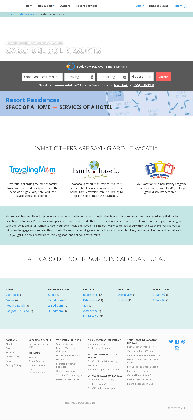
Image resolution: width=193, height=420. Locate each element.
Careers (10, 348)
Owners (65, 6)
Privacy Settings (14, 365)
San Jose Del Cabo (17, 311)
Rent (29, 6)
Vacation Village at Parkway (102, 343)
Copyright (11, 360)
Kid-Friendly (90, 300)
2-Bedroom (55, 305)
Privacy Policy (13, 356)
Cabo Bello (12, 295)
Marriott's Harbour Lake (68, 379)
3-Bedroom (55, 311)
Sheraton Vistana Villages (69, 375)
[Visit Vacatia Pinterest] (183, 342)
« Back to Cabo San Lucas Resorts (34, 42)
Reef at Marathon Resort (139, 379)
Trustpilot (114, 405)
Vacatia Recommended (37, 371)
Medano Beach (15, 305)
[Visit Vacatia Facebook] (177, 342)
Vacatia (32, 356)
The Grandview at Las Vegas (102, 379)
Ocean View (125, 295)
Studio (52, 295)
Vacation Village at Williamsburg (104, 369)
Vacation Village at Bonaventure (143, 355)
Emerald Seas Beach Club (140, 383)
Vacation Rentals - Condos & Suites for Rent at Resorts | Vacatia (13, 5)
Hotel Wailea (62, 359)
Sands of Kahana (64, 343)
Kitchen (122, 300)
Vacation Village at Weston (140, 351)
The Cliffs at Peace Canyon (101, 388)
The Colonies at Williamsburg (103, 361)
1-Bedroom (55, 300)
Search (163, 77)
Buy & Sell (46, 6)
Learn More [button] (120, 66)
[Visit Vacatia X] (171, 342)
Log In (140, 6)
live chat (121, 85)
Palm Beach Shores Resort (140, 346)
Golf (85, 305)
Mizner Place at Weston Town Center (142, 361)
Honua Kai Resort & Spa (68, 355)
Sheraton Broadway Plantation (66, 365)
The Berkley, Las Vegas (99, 383)
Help (177, 6)
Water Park (90, 311)
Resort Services (86, 6)
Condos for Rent (37, 365)
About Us (10, 343)
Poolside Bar (91, 316)
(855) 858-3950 (158, 6)
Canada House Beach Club (140, 375)
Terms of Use (13, 352)
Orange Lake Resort (66, 370)
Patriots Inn (93, 365)
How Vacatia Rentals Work (39, 345)
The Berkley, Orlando (99, 348)
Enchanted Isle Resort (138, 370)
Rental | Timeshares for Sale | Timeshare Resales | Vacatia (177, 403)
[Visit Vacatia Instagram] (177, 348)
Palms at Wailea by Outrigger (65, 349)
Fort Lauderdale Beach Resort (142, 366)
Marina (10, 300)
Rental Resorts (36, 361)
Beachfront (90, 295)
